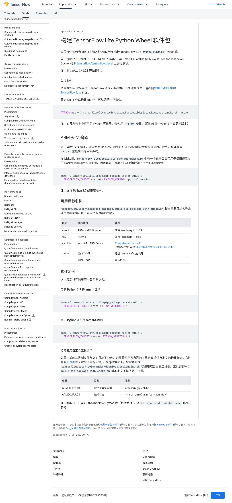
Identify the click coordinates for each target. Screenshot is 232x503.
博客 (55, 457)
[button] (23, 77)
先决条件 (66, 81)
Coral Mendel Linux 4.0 (128, 243)
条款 (55, 495)
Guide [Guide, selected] (25, 13)
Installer (47, 4)
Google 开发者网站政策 (77, 428)
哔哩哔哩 (58, 474)
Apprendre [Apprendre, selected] (65, 4)
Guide (80, 31)
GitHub (220, 4)
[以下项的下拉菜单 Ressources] (119, 4)
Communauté (135, 4)
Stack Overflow (151, 468)
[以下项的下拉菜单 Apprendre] (76, 4)
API (86, 4)
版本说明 (148, 462)
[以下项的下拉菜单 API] (92, 4)
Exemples (42, 13)
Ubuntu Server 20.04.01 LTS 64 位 (154, 247)
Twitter (57, 468)
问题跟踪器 (149, 457)
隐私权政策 (68, 495)
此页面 (70, 362)
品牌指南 (148, 474)
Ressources (107, 4)
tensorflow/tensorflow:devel (95, 63)
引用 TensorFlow (152, 480)
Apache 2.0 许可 (165, 424)
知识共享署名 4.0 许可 (109, 424)
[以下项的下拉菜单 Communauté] (147, 4)
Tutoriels (9, 13)
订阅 (217, 495)
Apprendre (66, 31)
